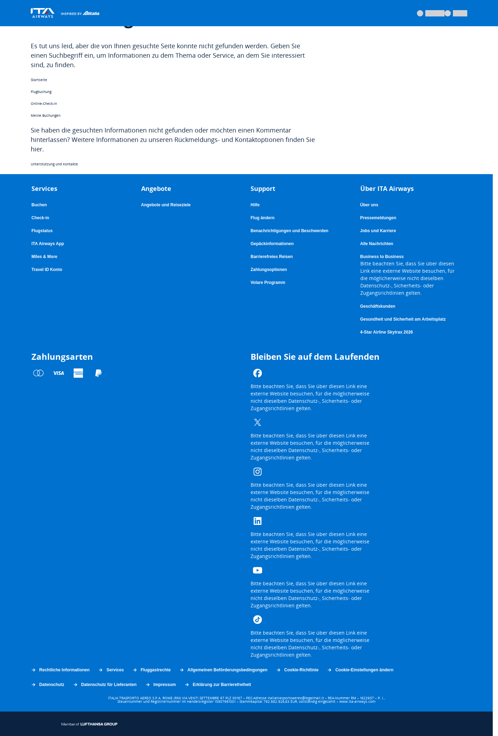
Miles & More (44, 256)
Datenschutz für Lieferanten (105, 684)
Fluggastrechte (151, 670)
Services (111, 670)
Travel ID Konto (46, 269)
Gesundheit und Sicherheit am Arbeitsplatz (403, 319)
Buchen (39, 204)
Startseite (39, 79)
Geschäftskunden (378, 306)
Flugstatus (42, 230)
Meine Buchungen (45, 115)
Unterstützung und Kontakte (54, 164)
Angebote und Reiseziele (166, 204)
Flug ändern (263, 217)
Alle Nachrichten (377, 243)
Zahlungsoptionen (269, 269)
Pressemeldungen (378, 217)
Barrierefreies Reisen (272, 256)
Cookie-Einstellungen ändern (360, 670)
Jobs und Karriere (378, 230)
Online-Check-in (44, 103)
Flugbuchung (41, 91)
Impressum (160, 684)
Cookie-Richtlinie (297, 670)
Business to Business (382, 257)
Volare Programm (268, 283)
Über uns (369, 204)
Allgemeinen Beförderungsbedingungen (223, 670)
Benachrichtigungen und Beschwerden (290, 231)
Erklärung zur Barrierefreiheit (217, 684)
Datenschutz (47, 684)
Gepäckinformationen (272, 243)
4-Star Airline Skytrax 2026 (386, 332)
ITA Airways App (47, 243)
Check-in (40, 217)
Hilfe (255, 204)
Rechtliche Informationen (60, 670)
